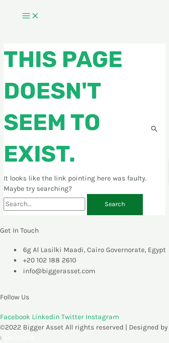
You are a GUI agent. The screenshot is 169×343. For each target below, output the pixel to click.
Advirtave (19, 338)
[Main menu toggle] (31, 17)
